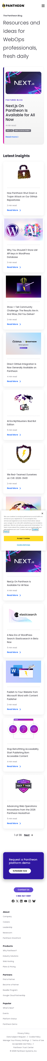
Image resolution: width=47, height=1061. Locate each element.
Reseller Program (10, 990)
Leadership (7, 927)
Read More (14, 210)
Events (6, 1013)
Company (7, 916)
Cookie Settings (23, 545)
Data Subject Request (16, 1037)
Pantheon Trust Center (23, 1047)
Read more (12, 137)
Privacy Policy (23, 1033)
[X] (17, 902)
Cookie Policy (34, 1037)
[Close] (42, 513)
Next (28, 835)
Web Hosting (8, 961)
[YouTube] (25, 902)
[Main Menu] (43, 5)
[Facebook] (13, 902)
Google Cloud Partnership (14, 995)
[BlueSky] (33, 902)
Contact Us (23, 889)
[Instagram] (29, 902)
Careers (6, 922)
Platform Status (10, 1018)
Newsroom (7, 932)
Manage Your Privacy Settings (16, 1040)
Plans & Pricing (9, 966)
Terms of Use (38, 1040)
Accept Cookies (23, 538)
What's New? (8, 1008)
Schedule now (20, 870)
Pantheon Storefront (12, 938)
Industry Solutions (10, 956)
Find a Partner (9, 979)
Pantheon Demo (10, 1024)
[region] (23, 530)
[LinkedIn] (21, 902)
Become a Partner (11, 984)
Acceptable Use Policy (22, 1044)
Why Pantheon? (10, 950)
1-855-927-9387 (23, 896)
